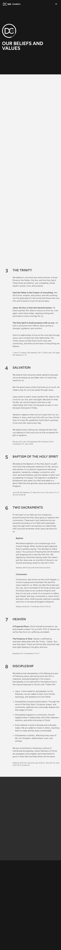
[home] (11, 4)
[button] (56, 4)
